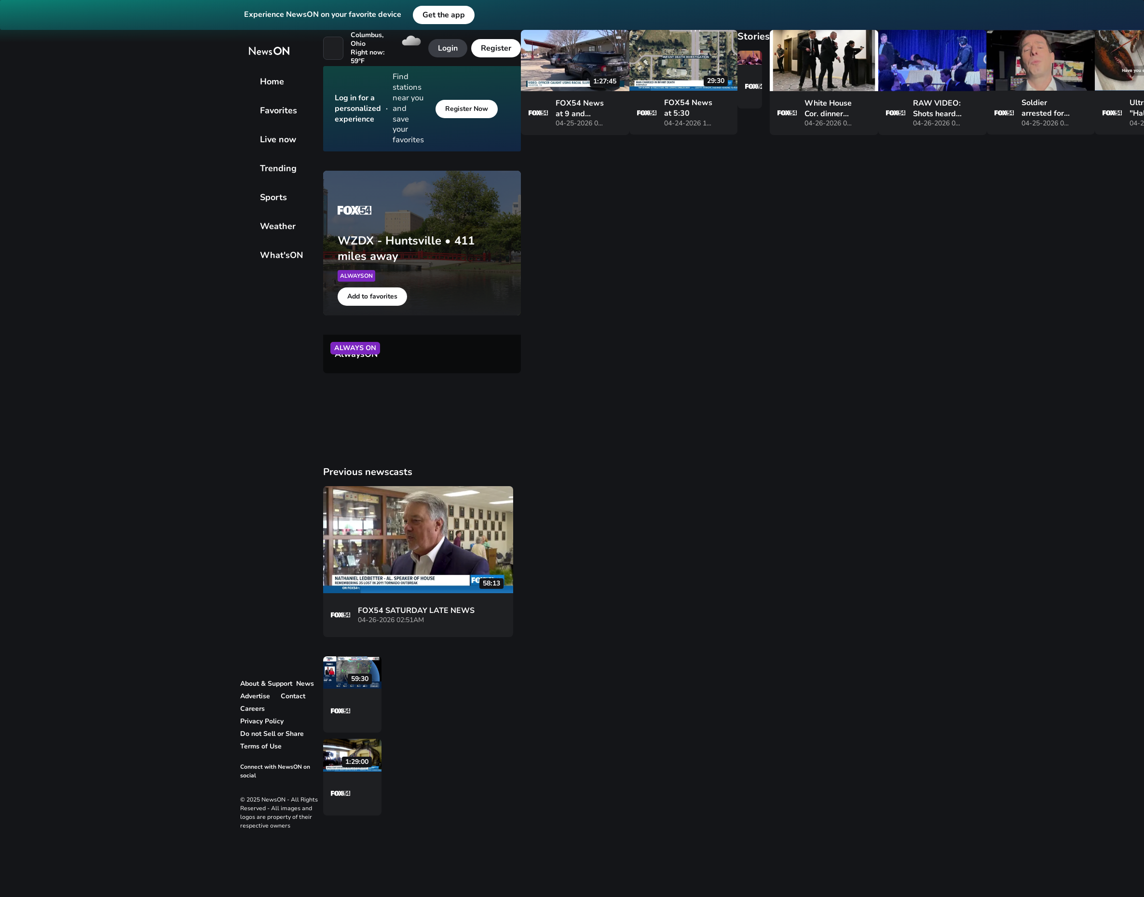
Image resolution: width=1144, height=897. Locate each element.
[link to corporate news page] (308, 684)
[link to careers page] (256, 709)
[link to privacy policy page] (265, 721)
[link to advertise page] (258, 696)
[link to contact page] (296, 696)
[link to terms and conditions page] (264, 746)
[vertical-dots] (418, 712)
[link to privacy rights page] (275, 734)
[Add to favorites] (372, 296)
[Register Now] (467, 109)
